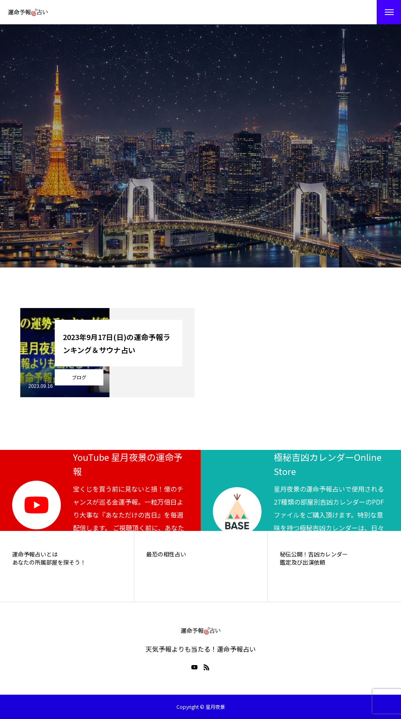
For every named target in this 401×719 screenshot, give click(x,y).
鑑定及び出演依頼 (302, 562)
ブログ (79, 377)
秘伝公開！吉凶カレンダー (314, 554)
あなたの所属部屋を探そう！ (49, 562)
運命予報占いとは (35, 554)
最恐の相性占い (166, 554)
